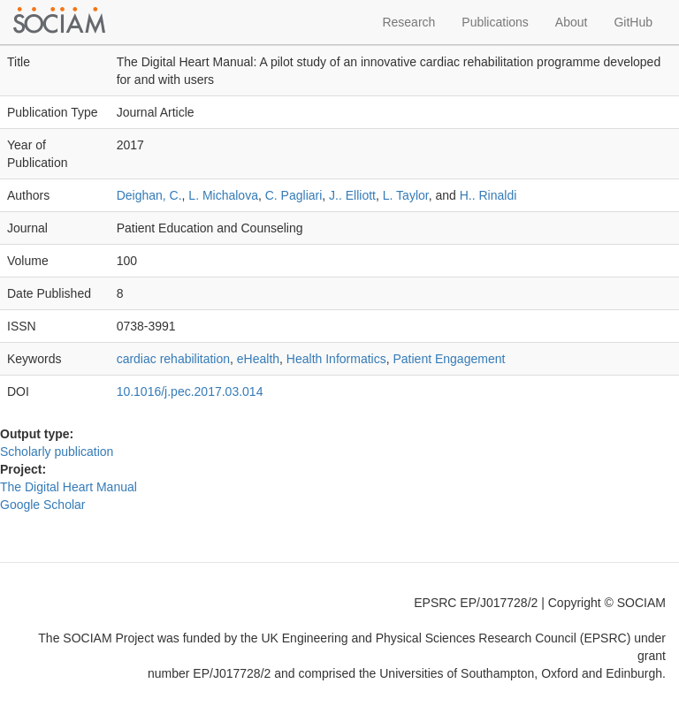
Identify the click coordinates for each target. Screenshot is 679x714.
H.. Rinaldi (488, 195)
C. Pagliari (294, 195)
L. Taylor (406, 195)
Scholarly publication (56, 451)
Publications (495, 22)
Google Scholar (43, 505)
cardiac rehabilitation (173, 359)
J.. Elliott (352, 195)
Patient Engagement (449, 359)
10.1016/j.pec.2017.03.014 (190, 391)
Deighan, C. (149, 195)
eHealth (258, 359)
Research (408, 22)
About (571, 22)
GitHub (633, 22)
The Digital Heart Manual (68, 487)
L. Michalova (223, 195)
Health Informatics (336, 359)
